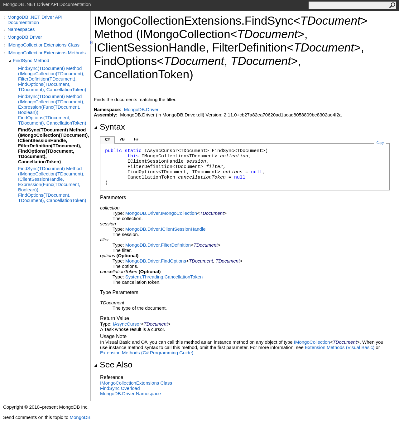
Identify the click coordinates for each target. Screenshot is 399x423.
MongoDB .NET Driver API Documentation (34, 19)
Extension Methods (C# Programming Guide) (146, 352)
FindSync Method (31, 60)
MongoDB (80, 417)
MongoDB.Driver (24, 37)
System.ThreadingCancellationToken (164, 276)
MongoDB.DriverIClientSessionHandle (165, 229)
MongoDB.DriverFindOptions (155, 260)
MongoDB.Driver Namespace (130, 393)
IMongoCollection (312, 342)
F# (136, 139)
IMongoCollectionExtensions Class (43, 44)
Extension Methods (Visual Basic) (339, 347)
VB (122, 139)
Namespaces (21, 29)
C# (107, 139)
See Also (113, 364)
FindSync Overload (120, 388)
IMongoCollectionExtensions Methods (46, 52)
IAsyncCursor (127, 324)
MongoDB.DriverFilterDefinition (158, 245)
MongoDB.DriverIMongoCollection (161, 213)
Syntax (109, 126)
